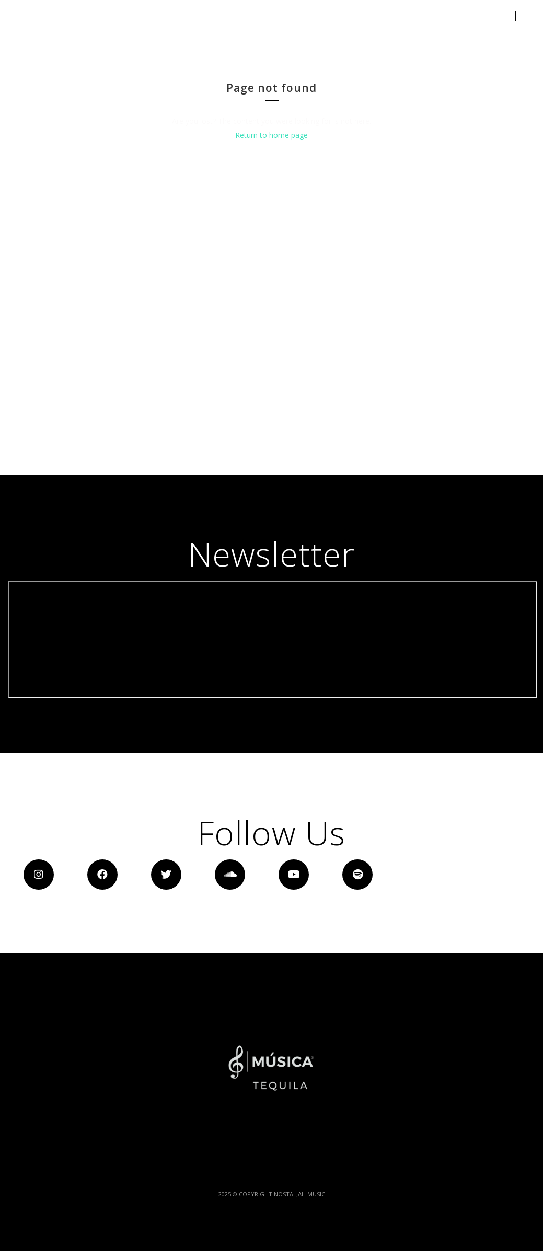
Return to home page (271, 203)
